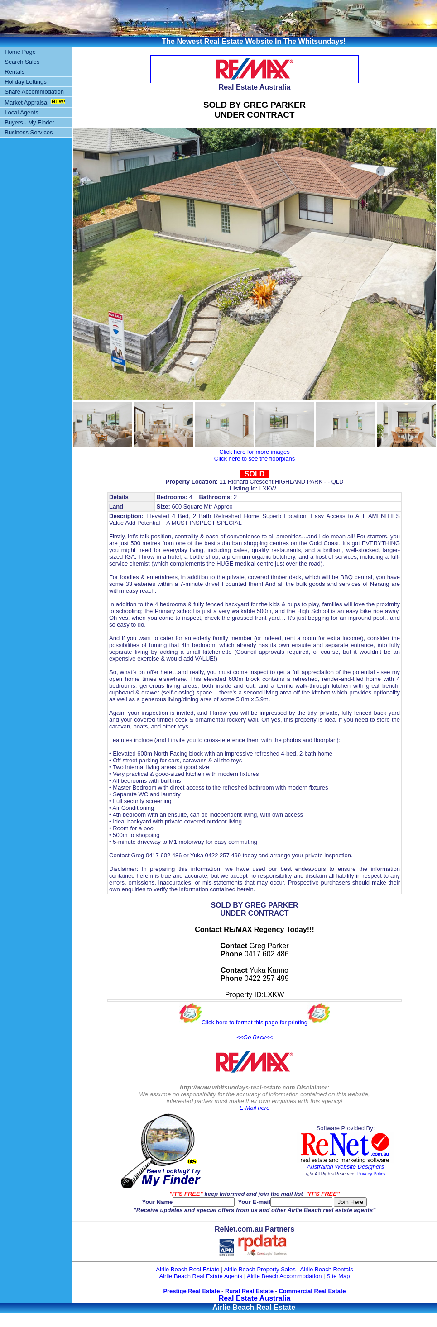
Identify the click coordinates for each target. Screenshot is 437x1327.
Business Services (29, 132)
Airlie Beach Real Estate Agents (201, 1276)
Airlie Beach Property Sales (259, 1269)
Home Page (20, 51)
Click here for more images (254, 451)
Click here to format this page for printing (254, 1022)
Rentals (14, 71)
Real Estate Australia (255, 1298)
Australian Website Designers (345, 1166)
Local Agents (21, 112)
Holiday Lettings (26, 81)
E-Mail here (254, 1107)
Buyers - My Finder (29, 122)
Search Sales (22, 61)
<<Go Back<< (254, 1037)
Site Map (338, 1276)
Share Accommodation (34, 91)
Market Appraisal (26, 102)
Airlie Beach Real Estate (187, 1269)
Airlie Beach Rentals (326, 1269)
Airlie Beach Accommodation (284, 1276)
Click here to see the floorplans (254, 458)
